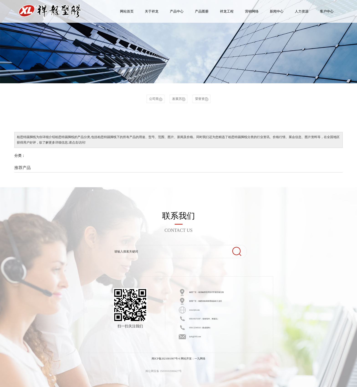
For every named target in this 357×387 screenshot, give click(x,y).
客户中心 (327, 11)
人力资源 (302, 11)
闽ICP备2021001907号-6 (166, 358)
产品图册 (202, 11)
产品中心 (177, 11)
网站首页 (127, 11)
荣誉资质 (201, 99)
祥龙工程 (227, 11)
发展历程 (178, 99)
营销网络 (252, 11)
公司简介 (155, 99)
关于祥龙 (151, 11)
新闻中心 (276, 11)
